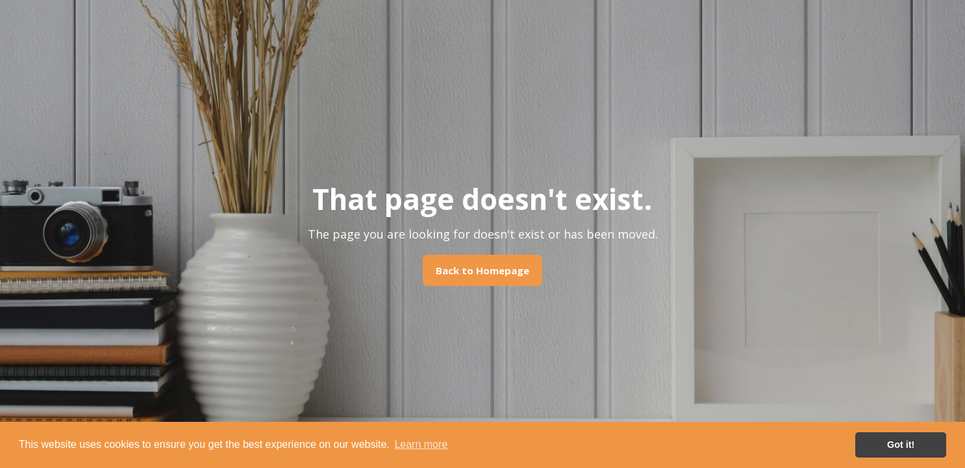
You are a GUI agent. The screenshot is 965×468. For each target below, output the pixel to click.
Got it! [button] (900, 444)
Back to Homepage (482, 270)
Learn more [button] (420, 444)
